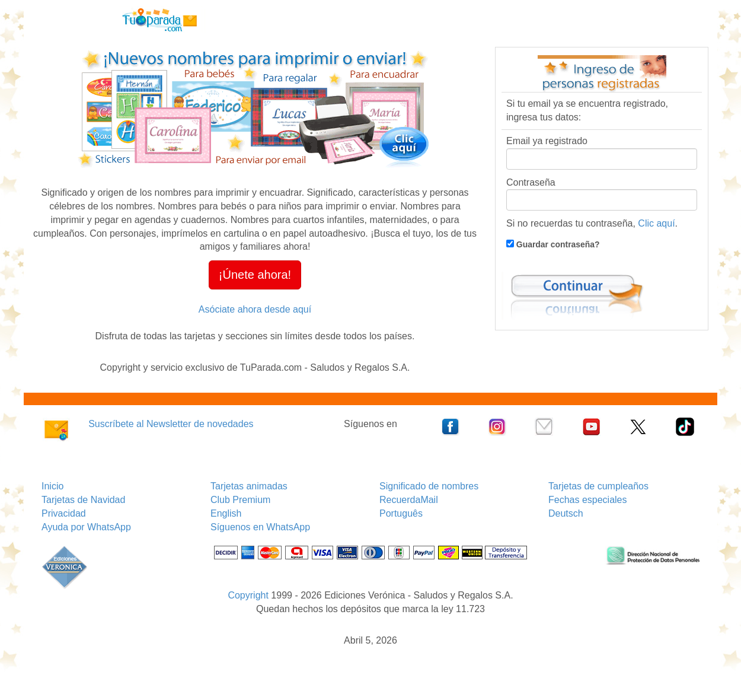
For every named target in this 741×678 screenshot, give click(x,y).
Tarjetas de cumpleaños (598, 486)
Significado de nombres (428, 486)
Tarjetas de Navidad (83, 500)
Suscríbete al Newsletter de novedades (170, 424)
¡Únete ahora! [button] (255, 274)
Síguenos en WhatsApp (260, 527)
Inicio (52, 486)
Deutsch (565, 513)
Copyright (248, 595)
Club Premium (240, 500)
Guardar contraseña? (557, 244)
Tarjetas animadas (249, 486)
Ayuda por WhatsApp (86, 527)
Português (401, 513)
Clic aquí (656, 223)
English (225, 513)
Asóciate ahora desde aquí (255, 309)
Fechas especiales (587, 500)
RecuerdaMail (408, 500)
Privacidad (63, 513)
